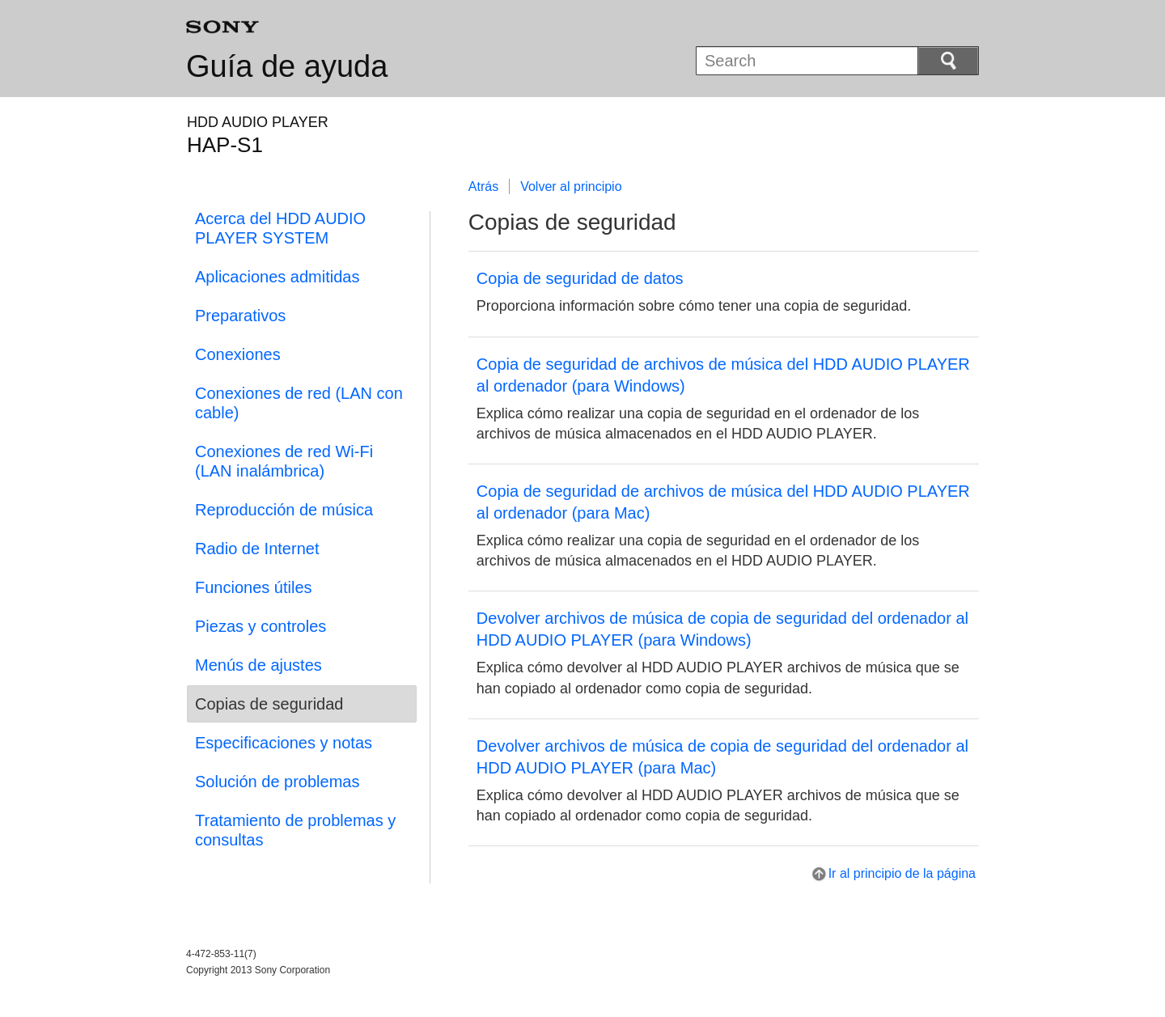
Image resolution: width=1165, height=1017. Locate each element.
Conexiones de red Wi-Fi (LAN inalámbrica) (284, 461)
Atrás (483, 186)
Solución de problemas (277, 781)
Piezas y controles (260, 626)
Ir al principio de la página (902, 873)
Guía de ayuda (287, 66)
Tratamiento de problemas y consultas (295, 830)
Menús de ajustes (258, 665)
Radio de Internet (257, 548)
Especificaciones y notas (283, 743)
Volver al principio (570, 186)
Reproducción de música (284, 510)
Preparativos (240, 315)
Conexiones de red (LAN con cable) (299, 403)
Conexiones (238, 354)
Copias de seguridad (269, 704)
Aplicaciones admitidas (277, 277)
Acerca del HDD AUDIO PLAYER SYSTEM (280, 228)
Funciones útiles (253, 587)
